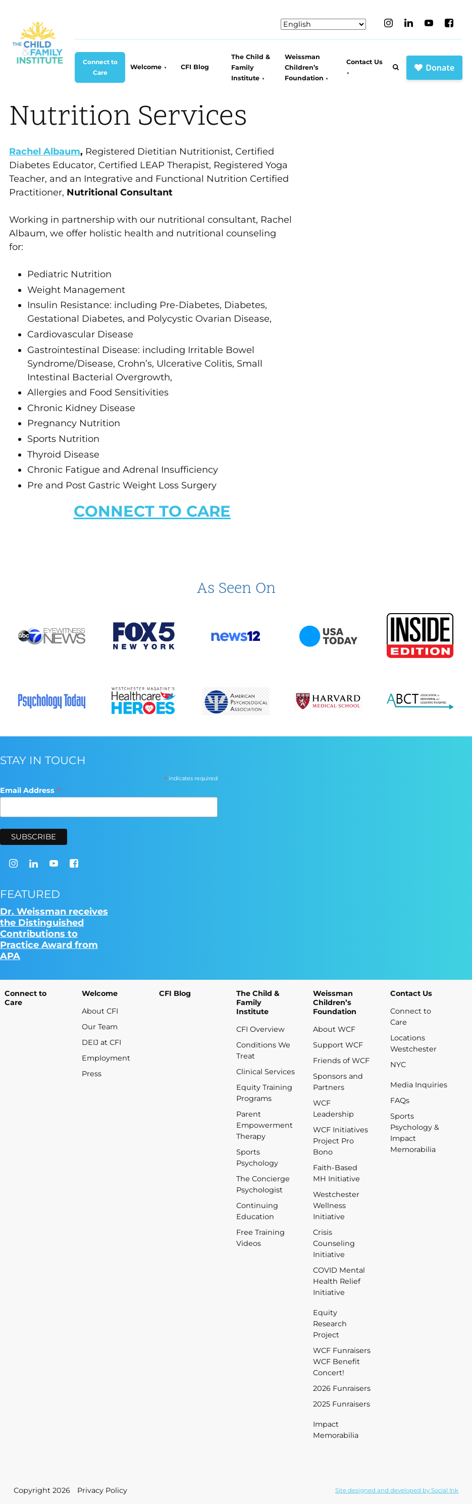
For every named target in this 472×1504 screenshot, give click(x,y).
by (396, 1490)
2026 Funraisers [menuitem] (342, 1388)
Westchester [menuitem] (413, 1049)
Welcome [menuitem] (146, 67)
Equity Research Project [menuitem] (330, 1323)
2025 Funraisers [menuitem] (341, 1404)
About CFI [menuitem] (100, 1011)
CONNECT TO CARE (152, 511)
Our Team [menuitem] (100, 1026)
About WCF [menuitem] (334, 1029)
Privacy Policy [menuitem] (102, 1490)
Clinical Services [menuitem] (265, 1071)
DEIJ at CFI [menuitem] (101, 1042)
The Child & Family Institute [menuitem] (250, 67)
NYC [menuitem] (398, 1064)
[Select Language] (323, 24)
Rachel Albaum (44, 151)
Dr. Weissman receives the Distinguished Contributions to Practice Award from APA (54, 934)
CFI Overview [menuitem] (260, 1029)
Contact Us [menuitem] (364, 62)
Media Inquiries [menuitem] (418, 1084)
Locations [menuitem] (407, 1037)
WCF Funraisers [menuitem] (342, 1350)
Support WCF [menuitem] (338, 1044)
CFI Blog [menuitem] (195, 67)
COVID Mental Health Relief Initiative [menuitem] (339, 1281)
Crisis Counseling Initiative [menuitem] (334, 1243)
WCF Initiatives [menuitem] (340, 1129)
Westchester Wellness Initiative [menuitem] (336, 1205)
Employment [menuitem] (106, 1058)
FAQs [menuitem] (399, 1100)
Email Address (30, 790)
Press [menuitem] (91, 1073)
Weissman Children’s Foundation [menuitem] (304, 67)
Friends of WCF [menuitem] (341, 1060)
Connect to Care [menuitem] (100, 67)
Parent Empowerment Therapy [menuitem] (264, 1125)
